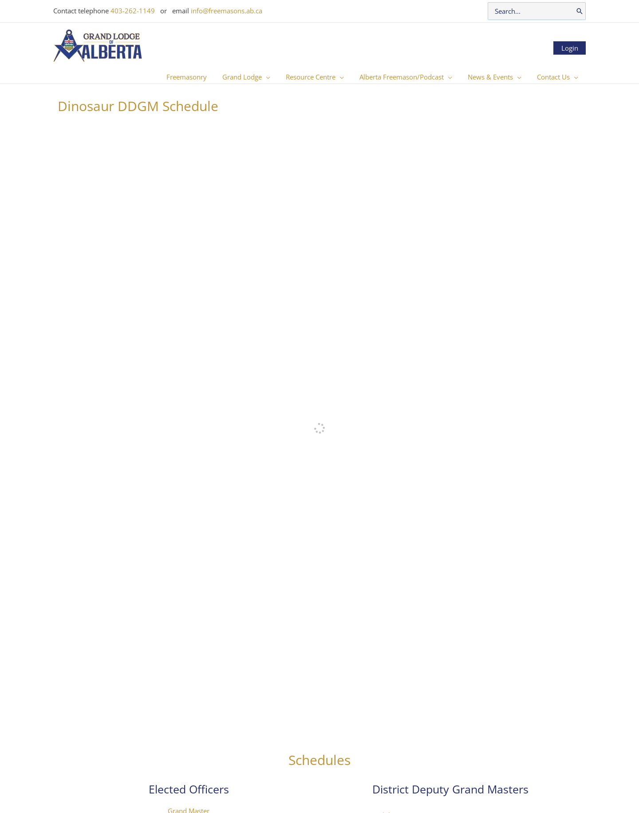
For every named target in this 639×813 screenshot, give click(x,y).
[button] (276, 77)
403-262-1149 (132, 10)
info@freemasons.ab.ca (226, 10)
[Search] (579, 11)
